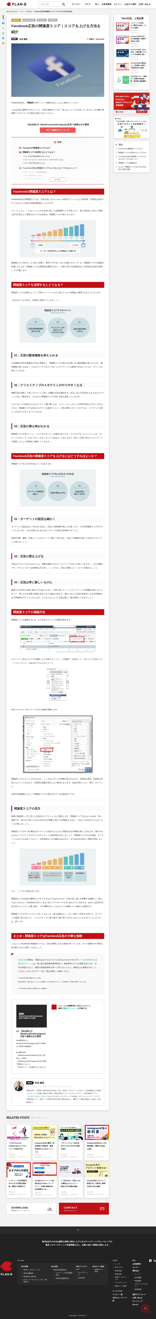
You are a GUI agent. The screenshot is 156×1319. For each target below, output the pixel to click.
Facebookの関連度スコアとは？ (37, 148)
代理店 (53, 960)
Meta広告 (41, 20)
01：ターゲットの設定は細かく (36, 172)
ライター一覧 (118, 1294)
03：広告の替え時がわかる (35, 163)
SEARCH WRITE (75, 1093)
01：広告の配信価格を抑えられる (37, 156)
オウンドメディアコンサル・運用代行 (35, 1281)
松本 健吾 (23, 39)
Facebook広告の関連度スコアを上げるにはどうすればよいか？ (50, 168)
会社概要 (138, 1277)
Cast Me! (81, 1278)
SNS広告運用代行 (62, 1278)
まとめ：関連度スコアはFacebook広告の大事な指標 (132, 168)
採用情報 (138, 1289)
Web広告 (16, 20)
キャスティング (83, 1273)
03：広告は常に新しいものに (36, 179)
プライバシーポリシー (141, 1285)
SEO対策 (24, 1266)
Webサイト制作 (98, 1266)
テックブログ (118, 1291)
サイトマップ (137, 1301)
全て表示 (58, 179)
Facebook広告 (29, 20)
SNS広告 (53, 20)
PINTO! (96, 1096)
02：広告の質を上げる (33, 175)
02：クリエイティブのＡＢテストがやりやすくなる (44, 160)
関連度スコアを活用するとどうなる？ (39, 152)
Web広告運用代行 (60, 1270)
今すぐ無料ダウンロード (58, 130)
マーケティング (120, 1283)
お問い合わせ (145, 4)
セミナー (118, 4)
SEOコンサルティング (31, 1270)
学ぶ (97, 4)
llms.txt (135, 1304)
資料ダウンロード (71, 1008)
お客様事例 (106, 4)
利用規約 (138, 1281)
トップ (117, 1264)
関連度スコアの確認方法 (33, 184)
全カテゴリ (119, 1267)
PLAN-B (84, 960)
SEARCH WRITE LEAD (36, 1096)
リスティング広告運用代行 (64, 1274)
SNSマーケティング (121, 1278)
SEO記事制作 (28, 1273)
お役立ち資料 (130, 4)
